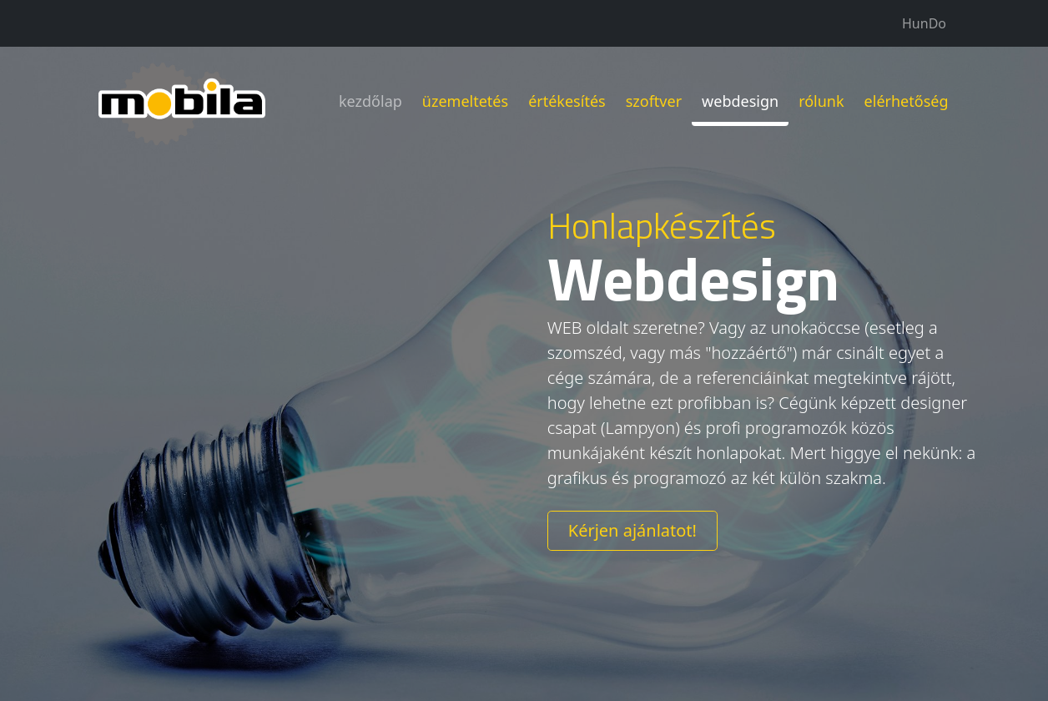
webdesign (740, 98)
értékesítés (567, 98)
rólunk (821, 98)
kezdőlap (370, 98)
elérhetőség (906, 98)
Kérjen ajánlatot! (632, 530)
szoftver (654, 98)
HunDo (924, 23)
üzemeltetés (465, 98)
